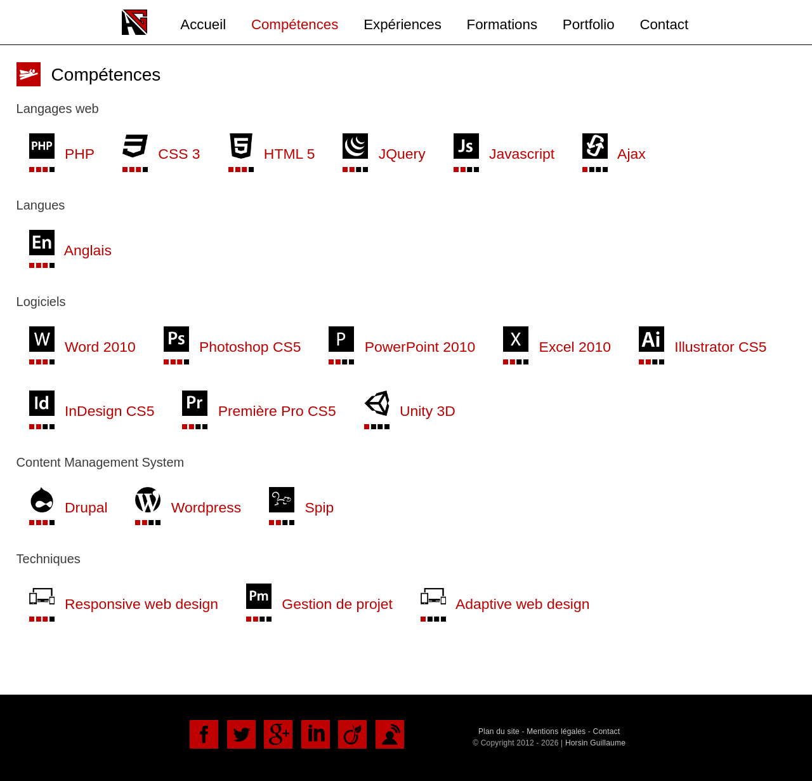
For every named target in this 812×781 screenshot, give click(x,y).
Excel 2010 (557, 346)
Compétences (294, 24)
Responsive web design (123, 604)
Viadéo (352, 734)
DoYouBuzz (390, 734)
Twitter (241, 734)
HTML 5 (271, 153)
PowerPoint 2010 (402, 346)
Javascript (504, 153)
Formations (502, 24)
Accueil (203, 24)
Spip (301, 507)
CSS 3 (161, 153)
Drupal (68, 507)
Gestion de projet (319, 604)
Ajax (614, 153)
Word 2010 (82, 346)
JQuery (384, 153)
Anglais (70, 250)
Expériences (402, 24)
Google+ (278, 734)
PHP (62, 153)
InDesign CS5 (92, 411)
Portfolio (589, 24)
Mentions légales (556, 731)
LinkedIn (315, 734)
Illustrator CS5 (703, 346)
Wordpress (188, 507)
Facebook (204, 734)
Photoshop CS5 (232, 346)
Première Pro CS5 (259, 411)
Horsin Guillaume (595, 742)
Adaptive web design (505, 604)
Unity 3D (409, 411)
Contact (663, 24)
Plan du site (499, 731)
